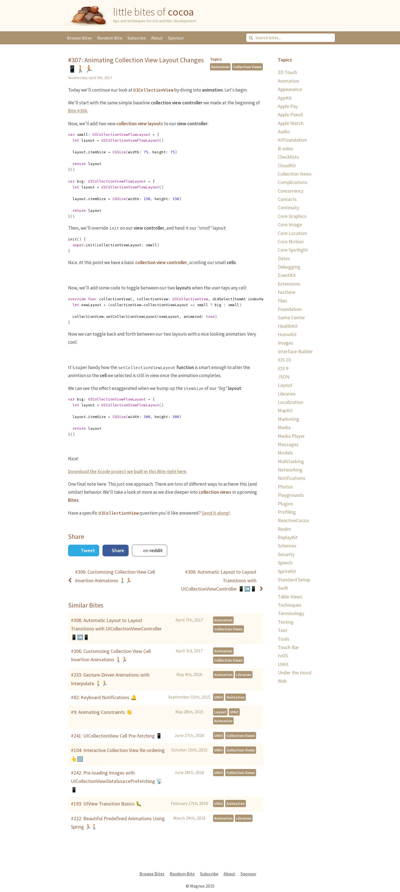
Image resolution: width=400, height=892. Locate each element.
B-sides (285, 148)
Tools (283, 639)
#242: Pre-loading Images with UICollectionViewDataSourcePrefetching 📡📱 (116, 781)
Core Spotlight (293, 250)
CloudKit (287, 165)
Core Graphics (292, 216)
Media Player (291, 436)
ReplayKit (288, 537)
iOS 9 (283, 368)
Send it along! (216, 513)
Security (286, 554)
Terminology (291, 613)
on (152, 550)
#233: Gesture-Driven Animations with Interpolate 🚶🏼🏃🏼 (110, 679)
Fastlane (286, 292)
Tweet (87, 550)
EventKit (287, 275)
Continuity (288, 207)
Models (285, 452)
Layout (220, 711)
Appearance (290, 89)
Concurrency (290, 191)
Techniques (289, 605)
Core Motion (291, 241)
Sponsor (176, 38)
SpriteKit (287, 571)
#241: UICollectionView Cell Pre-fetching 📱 (116, 736)
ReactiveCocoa (293, 520)
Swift (283, 588)
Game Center (291, 317)
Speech (285, 562)
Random (109, 38)
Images (285, 343)
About (157, 38)
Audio (284, 131)
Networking (290, 469)
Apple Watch (290, 123)
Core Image (290, 224)
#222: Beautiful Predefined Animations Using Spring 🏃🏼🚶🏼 (118, 822)
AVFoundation (292, 140)
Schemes (287, 545)
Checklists (288, 157)
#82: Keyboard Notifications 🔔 (104, 697)
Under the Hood (294, 672)
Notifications (291, 478)
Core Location (292, 233)
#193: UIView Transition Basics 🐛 (106, 803)
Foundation (290, 309)
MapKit (285, 410)
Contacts (287, 199)
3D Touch (287, 72)
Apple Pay (288, 106)
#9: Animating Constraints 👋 (101, 712)
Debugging (289, 267)
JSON (283, 376)
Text (282, 630)
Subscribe (137, 38)
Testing (286, 622)
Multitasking (291, 461)
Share (117, 550)
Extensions (289, 284)
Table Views (290, 596)
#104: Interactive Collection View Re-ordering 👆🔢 (118, 754)
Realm (284, 529)
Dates (284, 258)
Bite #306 (77, 111)
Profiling (287, 512)
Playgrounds (291, 495)
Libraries (243, 674)
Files (282, 301)
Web (282, 681)
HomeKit (287, 334)
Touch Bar (288, 647)
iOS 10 (284, 360)
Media (284, 427)
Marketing (288, 419)
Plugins (285, 503)
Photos (285, 486)
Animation (220, 66)
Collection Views (247, 66)
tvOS (283, 655)
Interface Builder (295, 351)
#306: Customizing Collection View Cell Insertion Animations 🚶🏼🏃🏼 (111, 655)
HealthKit (288, 326)
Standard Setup (294, 579)
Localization (290, 402)
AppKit (285, 98)
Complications (293, 182)
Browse (79, 38)
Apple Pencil (290, 114)
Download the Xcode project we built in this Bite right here (127, 471)
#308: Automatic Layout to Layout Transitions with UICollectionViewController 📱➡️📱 (116, 628)
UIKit (218, 697)
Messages (288, 444)
